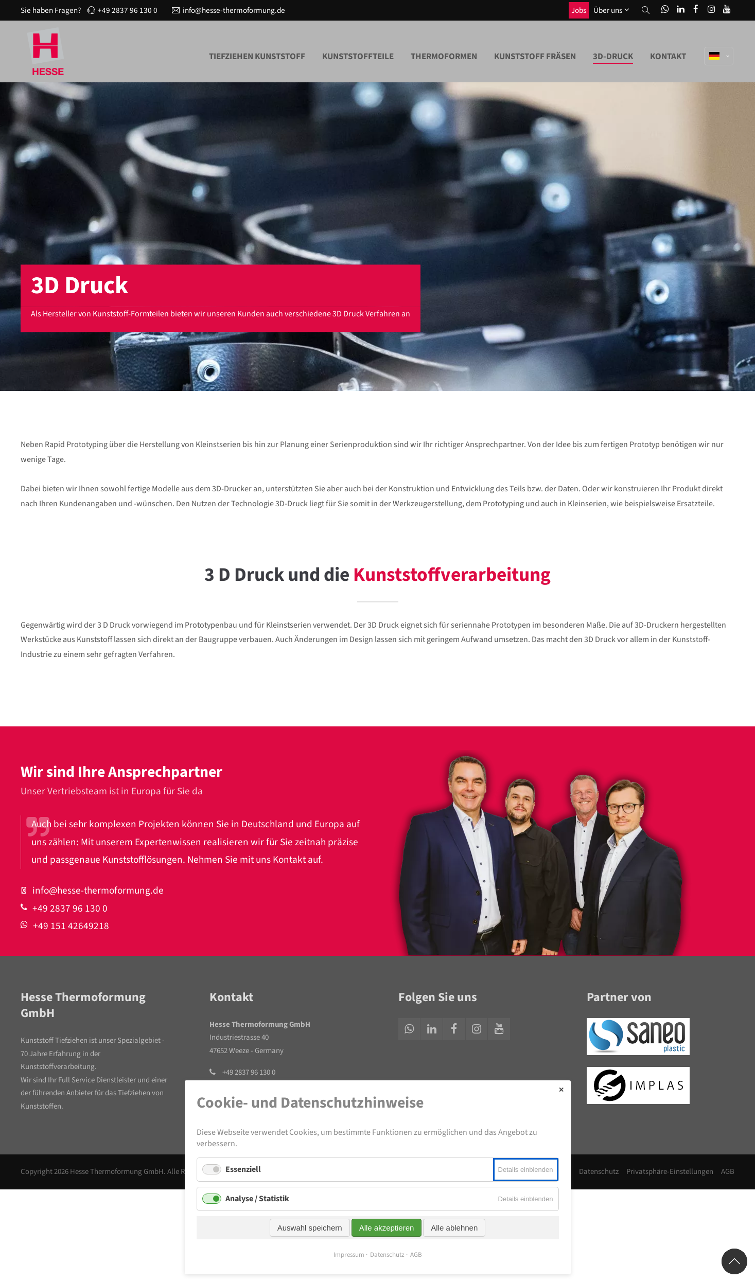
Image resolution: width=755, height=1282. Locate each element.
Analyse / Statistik (257, 1198)
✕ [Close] (561, 1090)
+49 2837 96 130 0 (122, 10)
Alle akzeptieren (386, 1227)
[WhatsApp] (665, 10)
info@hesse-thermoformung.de (228, 10)
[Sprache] (719, 45)
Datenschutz (599, 1171)
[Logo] (46, 51)
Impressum (348, 1254)
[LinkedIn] (680, 10)
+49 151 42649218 (69, 926)
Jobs (578, 10)
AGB (727, 1171)
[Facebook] (696, 10)
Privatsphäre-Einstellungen (669, 1171)
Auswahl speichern (309, 1227)
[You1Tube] (726, 10)
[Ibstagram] (711, 10)
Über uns (607, 10)
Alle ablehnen (454, 1227)
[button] (645, 10)
